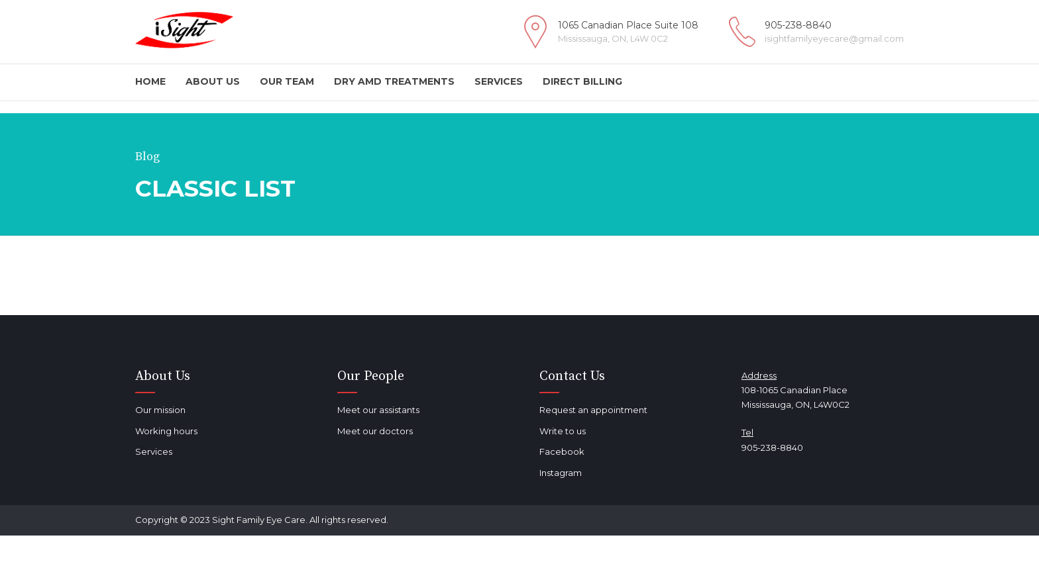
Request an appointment (593, 409)
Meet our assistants (378, 409)
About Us (213, 81)
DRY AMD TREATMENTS (394, 81)
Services (498, 81)
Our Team (287, 81)
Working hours (166, 431)
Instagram (560, 472)
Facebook (561, 451)
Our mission (160, 409)
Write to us (562, 431)
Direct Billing (582, 81)
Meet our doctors (375, 431)
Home (150, 81)
